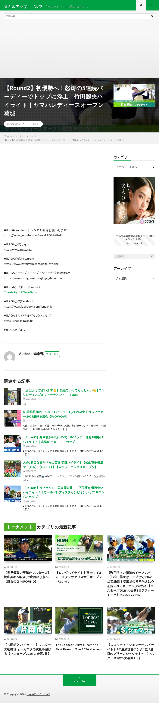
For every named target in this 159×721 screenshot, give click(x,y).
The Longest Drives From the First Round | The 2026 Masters (78, 661)
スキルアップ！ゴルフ (39, 712)
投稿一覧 (51, 356)
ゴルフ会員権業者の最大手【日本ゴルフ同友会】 (134, 240)
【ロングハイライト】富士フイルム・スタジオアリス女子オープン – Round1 (78, 580)
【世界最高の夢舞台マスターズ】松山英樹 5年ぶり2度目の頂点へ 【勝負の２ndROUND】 (27, 583)
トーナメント (32, 127)
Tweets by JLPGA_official (20, 295)
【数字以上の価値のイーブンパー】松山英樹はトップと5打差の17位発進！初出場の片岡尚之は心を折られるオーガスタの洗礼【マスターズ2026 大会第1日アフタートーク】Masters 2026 (130, 590)
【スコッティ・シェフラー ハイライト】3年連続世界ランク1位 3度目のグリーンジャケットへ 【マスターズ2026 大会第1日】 (131, 666)
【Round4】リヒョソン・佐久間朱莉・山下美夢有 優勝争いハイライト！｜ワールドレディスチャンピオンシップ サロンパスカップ (63, 495)
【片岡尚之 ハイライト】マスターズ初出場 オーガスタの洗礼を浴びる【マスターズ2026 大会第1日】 (27, 663)
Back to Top (80, 699)
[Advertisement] (79, 52)
